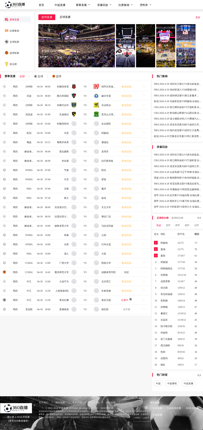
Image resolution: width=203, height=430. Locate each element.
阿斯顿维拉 (166, 268)
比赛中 (126, 300)
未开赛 (126, 309)
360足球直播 (192, 408)
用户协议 (94, 402)
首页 (41, 5)
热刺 (163, 351)
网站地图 (60, 402)
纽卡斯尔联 (166, 326)
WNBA (29, 170)
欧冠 (29, 133)
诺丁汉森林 (166, 339)
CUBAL (29, 262)
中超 (158, 383)
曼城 (163, 249)
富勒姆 (164, 300)
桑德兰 (164, 313)
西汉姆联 (165, 345)
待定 (126, 272)
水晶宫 (164, 319)
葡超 (29, 142)
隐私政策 (110, 402)
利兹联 (164, 332)
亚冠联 (29, 309)
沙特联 (29, 86)
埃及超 (29, 114)
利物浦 (164, 262)
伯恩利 (164, 358)
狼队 (163, 364)
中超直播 (60, 5)
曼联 (163, 255)
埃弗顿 (164, 306)
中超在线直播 (174, 408)
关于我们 (43, 402)
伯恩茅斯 (165, 281)
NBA (29, 188)
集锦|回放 (127, 86)
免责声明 (77, 402)
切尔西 (164, 287)
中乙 (29, 281)
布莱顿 (164, 274)
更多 (198, 17)
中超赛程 (172, 383)
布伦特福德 (166, 294)
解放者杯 (29, 151)
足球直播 (157, 408)
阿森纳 (164, 242)
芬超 (29, 95)
